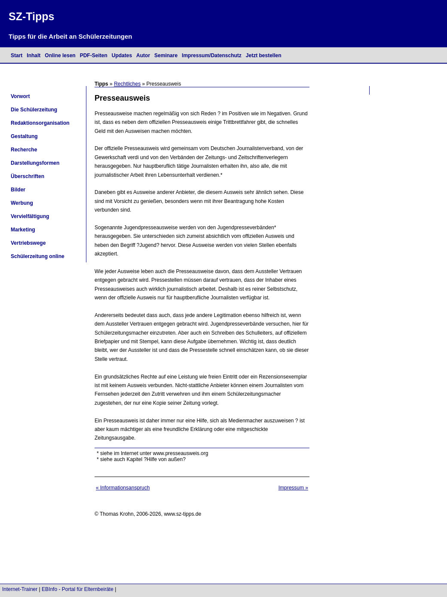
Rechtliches (127, 84)
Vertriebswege (28, 243)
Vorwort (20, 96)
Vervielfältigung (30, 216)
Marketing (23, 230)
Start (16, 55)
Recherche (24, 150)
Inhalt (33, 55)
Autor (143, 55)
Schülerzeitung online (37, 256)
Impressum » (293, 488)
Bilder (18, 190)
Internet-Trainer (19, 589)
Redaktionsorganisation (40, 123)
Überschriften (27, 176)
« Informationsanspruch (123, 488)
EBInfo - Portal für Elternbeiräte (77, 589)
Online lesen (60, 55)
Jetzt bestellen (264, 55)
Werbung (22, 203)
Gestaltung (24, 136)
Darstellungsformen (35, 163)
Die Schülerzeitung (34, 110)
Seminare (166, 55)
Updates (122, 55)
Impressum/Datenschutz (212, 55)
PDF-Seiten (93, 55)
